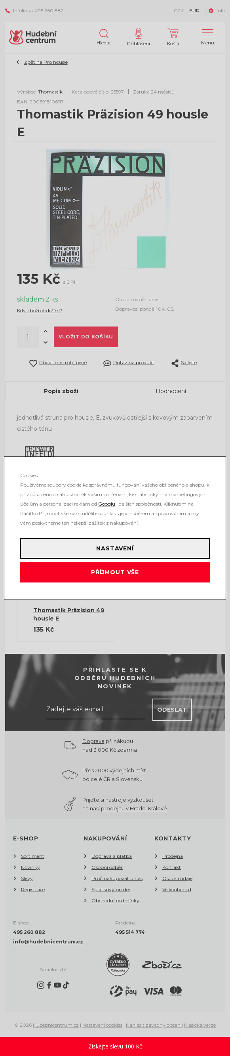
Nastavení (115, 548)
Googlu (106, 504)
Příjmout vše (115, 572)
